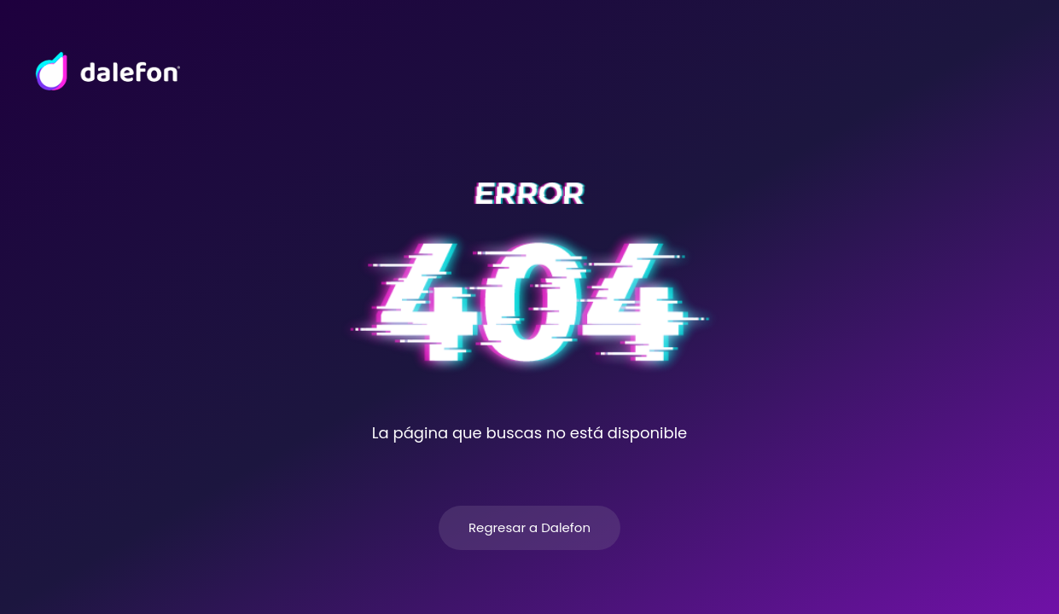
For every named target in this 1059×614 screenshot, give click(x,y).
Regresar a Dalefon (529, 527)
